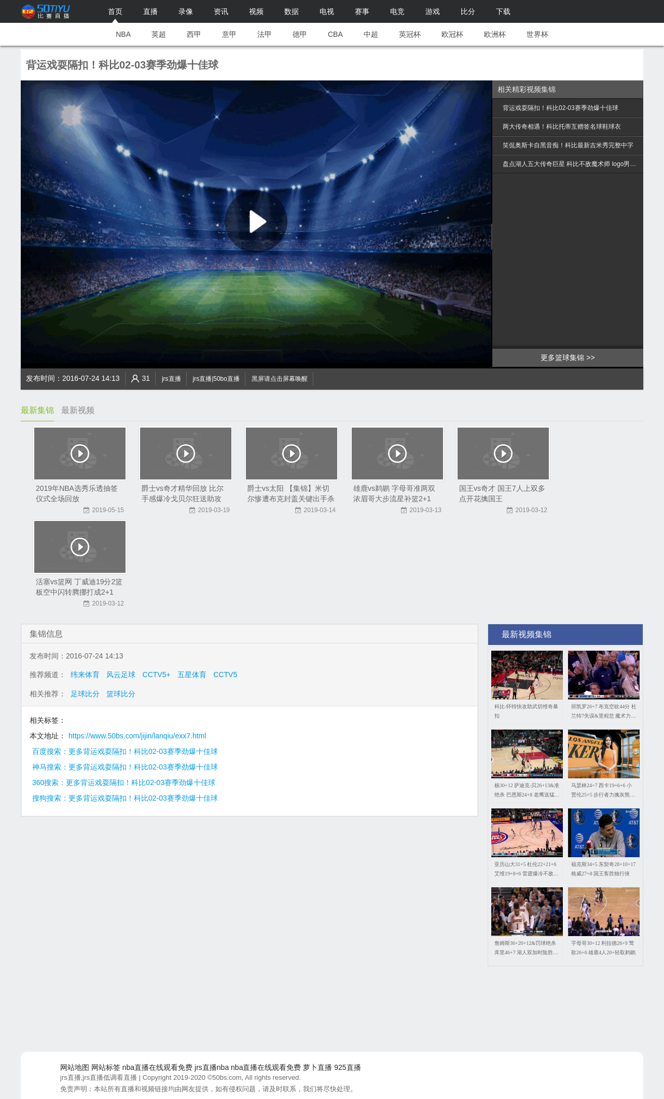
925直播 (347, 1067)
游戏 (432, 11)
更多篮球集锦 (562, 357)
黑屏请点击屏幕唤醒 (280, 378)
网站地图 (74, 1067)
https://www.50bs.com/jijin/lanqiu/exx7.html (137, 736)
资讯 (221, 11)
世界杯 (537, 34)
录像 (185, 11)
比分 (468, 11)
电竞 (397, 11)
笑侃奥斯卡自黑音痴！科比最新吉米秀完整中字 (568, 145)
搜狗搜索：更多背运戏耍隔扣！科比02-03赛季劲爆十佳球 (125, 798)
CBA (335, 34)
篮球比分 (120, 694)
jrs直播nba (212, 1067)
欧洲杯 (495, 34)
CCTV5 (225, 674)
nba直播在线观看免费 (157, 1067)
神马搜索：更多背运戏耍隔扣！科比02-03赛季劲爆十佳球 (125, 767)
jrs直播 (171, 378)
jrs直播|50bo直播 (215, 378)
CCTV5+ (157, 674)
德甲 (300, 34)
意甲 (229, 34)
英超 (158, 34)
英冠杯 (410, 34)
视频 (256, 11)
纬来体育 (85, 674)
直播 (150, 11)
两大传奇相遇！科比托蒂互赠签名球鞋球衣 (562, 126)
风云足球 (120, 674)
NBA (123, 34)
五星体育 (191, 674)
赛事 (362, 11)
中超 (371, 34)
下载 (503, 11)
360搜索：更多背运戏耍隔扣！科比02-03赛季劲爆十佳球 (123, 782)
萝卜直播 (317, 1067)
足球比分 (85, 694)
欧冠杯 (452, 34)
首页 (115, 11)
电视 (327, 11)
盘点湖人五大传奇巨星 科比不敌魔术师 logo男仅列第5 (572, 164)
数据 (291, 11)
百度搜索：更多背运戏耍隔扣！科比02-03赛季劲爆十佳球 (125, 751)
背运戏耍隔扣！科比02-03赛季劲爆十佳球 (560, 108)
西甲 (194, 34)
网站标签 (105, 1067)
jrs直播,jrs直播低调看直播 (98, 1077)
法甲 (264, 34)
